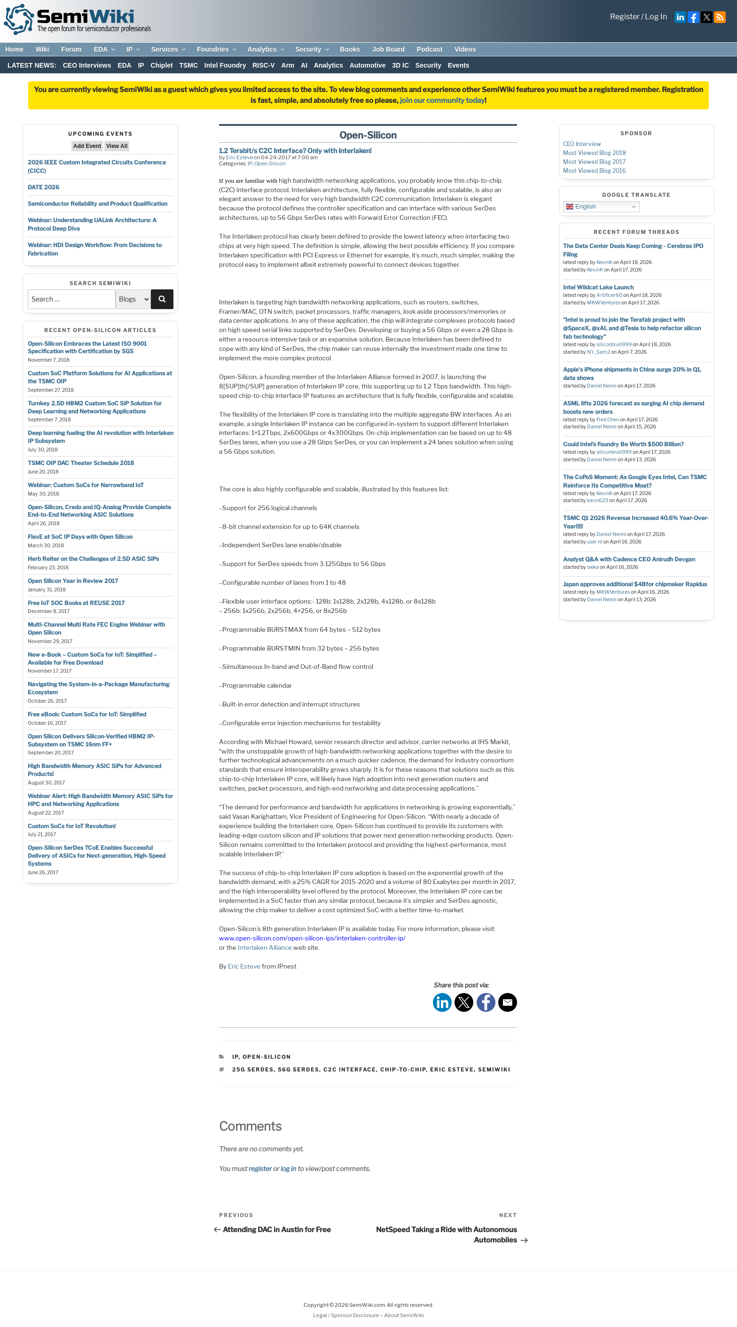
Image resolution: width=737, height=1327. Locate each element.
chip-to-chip (403, 1069)
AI (304, 65)
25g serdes (253, 1069)
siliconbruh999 (614, 344)
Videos (465, 49)
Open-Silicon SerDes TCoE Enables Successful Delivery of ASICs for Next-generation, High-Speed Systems (96, 855)
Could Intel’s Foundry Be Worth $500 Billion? (623, 444)
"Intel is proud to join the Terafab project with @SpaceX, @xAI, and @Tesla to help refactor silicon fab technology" (632, 328)
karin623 (597, 500)
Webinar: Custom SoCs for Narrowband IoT (86, 485)
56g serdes (298, 1069)
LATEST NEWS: (32, 65)
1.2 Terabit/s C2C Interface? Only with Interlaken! (295, 151)
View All (116, 146)
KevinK (604, 262)
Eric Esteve (239, 157)
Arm (287, 65)
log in (288, 1168)
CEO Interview (582, 143)
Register (625, 16)
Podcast (429, 49)
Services (169, 49)
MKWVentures (603, 303)
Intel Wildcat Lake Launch (598, 287)
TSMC (188, 65)
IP (133, 49)
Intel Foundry (225, 65)
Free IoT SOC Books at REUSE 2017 (76, 602)
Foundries (217, 49)
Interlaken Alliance (265, 947)
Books (350, 49)
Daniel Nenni (602, 386)
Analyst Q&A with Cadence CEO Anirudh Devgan (629, 559)
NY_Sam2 (598, 352)
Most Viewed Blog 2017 (594, 161)
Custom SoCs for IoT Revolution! (72, 826)
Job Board (388, 49)
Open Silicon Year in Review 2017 (73, 580)
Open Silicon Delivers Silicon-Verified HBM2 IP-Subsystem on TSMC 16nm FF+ (91, 740)
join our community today (442, 100)
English (581, 206)
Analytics (266, 49)
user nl (594, 542)
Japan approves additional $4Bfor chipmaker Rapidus (635, 584)
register (260, 1168)
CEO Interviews (87, 65)
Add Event (87, 146)
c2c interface (349, 1069)
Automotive (368, 65)
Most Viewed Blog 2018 (594, 152)
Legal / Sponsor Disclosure (346, 1315)
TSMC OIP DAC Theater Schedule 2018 (81, 462)
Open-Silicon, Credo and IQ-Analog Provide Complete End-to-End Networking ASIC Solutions (99, 511)
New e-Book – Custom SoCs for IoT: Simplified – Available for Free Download (92, 658)
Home (14, 49)
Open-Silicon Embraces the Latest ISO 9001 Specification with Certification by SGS (87, 347)
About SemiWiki (404, 1315)
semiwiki (494, 1069)
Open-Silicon (269, 163)
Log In (656, 16)
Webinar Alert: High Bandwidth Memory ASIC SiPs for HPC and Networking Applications (100, 799)
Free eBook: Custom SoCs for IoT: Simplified (87, 714)
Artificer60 (609, 295)
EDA (105, 49)
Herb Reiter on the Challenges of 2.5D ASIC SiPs (93, 558)
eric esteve (452, 1069)
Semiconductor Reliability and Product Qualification (97, 203)
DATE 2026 (43, 187)
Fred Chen (607, 420)
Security (312, 49)
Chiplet (161, 65)
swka (593, 567)
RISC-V (263, 65)
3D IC (400, 65)
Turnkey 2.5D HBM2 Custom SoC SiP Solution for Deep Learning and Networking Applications (95, 407)
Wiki (42, 49)
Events (459, 65)
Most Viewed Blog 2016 (594, 170)
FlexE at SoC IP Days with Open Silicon (80, 536)
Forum (71, 49)
